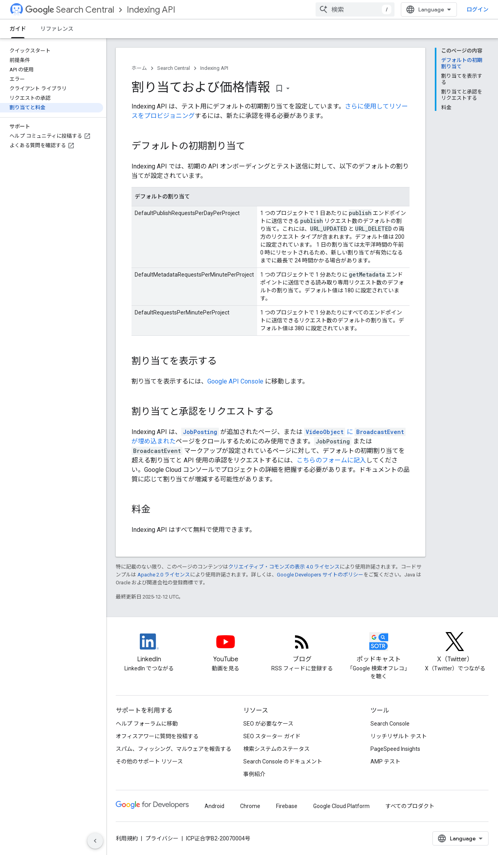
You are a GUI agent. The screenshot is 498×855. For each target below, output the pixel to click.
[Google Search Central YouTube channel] (225, 648)
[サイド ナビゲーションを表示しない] (95, 841)
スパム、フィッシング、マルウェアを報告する (173, 749)
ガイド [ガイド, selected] (17, 28)
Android (214, 806)
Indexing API (151, 9)
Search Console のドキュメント (282, 761)
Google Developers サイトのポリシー (320, 575)
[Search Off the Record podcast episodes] (378, 648)
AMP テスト (385, 761)
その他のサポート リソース (149, 761)
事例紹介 (254, 774)
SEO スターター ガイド (272, 736)
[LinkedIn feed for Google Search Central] (149, 648)
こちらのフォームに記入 (331, 460)
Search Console (390, 723)
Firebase (286, 806)
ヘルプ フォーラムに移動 (147, 723)
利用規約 (127, 838)
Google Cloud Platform (341, 806)
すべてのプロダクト (409, 806)
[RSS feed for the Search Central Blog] (302, 648)
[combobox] (355, 9)
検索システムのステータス (276, 749)
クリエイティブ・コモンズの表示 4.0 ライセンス (284, 567)
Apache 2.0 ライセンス (163, 575)
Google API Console (235, 381)
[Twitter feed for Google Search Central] (455, 648)
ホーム (139, 68)
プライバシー (162, 838)
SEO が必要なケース (268, 723)
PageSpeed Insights (395, 749)
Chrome (250, 806)
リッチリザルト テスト (398, 736)
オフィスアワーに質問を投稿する (157, 736)
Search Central (69, 9)
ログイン (477, 9)
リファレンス (56, 28)
